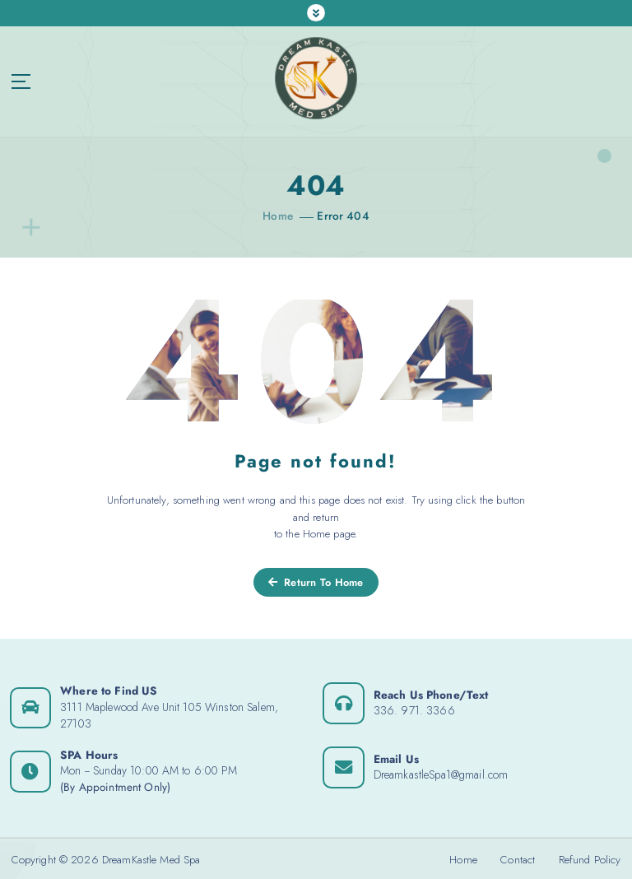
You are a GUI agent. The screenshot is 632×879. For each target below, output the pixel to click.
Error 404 (343, 215)
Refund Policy (590, 858)
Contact (517, 858)
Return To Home (315, 581)
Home (278, 215)
